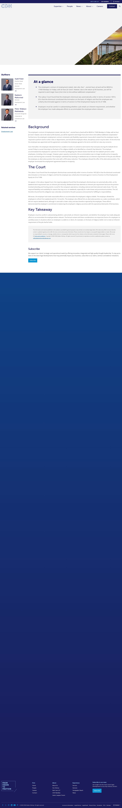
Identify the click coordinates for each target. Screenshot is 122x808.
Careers (100, 6)
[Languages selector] (116, 1)
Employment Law (7, 131)
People (70, 6)
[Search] (119, 6)
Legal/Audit (85, 805)
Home (34, 785)
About (88, 6)
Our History (55, 788)
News (78, 6)
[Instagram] (8, 805)
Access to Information (67, 805)
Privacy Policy (92, 805)
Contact (34, 793)
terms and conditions (40, 236)
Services (75, 788)
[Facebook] (2, 805)
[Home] (6, 6)
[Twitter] (5, 805)
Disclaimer (99, 805)
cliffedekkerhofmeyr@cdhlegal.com (42, 238)
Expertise (57, 6)
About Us (55, 785)
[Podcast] (17, 805)
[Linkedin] (11, 805)
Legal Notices (77, 805)
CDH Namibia (105, 1)
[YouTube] (14, 805)
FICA (104, 805)
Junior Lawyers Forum (58, 795)
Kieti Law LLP (95, 1)
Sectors (75, 785)
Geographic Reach (78, 790)
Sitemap (108, 805)
